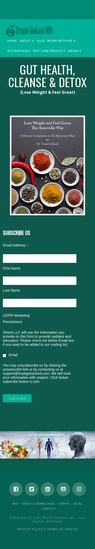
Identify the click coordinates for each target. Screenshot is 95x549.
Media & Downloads (38, 503)
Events (64, 503)
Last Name (11, 290)
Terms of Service (62, 529)
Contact (49, 508)
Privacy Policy (30, 529)
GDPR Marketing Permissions (16, 318)
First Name (11, 268)
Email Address (16, 246)
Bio (15, 503)
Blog (78, 503)
